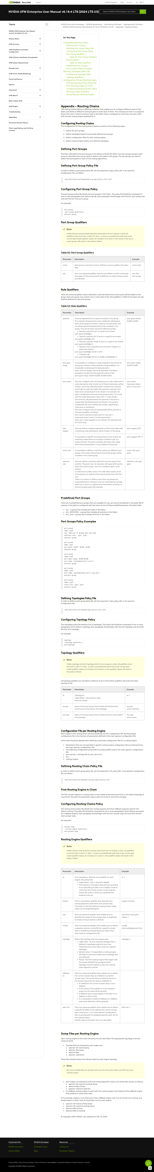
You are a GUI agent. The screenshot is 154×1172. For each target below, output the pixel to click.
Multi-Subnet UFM (15, 101)
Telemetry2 (13, 90)
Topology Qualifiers (74, 77)
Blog (121, 2)
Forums (128, 2)
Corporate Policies (64, 1162)
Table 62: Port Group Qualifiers (83, 57)
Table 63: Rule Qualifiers (80, 63)
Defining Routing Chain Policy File (81, 83)
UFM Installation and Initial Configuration (18, 51)
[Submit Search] (143, 12)
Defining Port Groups (75, 45)
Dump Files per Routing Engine (80, 94)
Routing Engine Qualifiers (77, 91)
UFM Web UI (13, 95)
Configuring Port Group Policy (79, 51)
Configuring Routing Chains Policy (81, 88)
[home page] (15, 2)
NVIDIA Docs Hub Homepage (72, 24)
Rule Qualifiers (72, 60)
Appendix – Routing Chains (127, 27)
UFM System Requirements (18, 63)
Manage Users (14, 68)
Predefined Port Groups (77, 65)
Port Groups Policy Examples (79, 68)
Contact (87, 1162)
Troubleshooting (14, 112)
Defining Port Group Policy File (80, 48)
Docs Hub (26, 2)
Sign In (141, 2)
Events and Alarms (15, 79)
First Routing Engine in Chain (79, 86)
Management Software (133, 24)
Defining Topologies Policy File (76, 71)
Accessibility (52, 1162)
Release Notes (14, 39)
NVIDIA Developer (110, 2)
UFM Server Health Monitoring (20, 74)
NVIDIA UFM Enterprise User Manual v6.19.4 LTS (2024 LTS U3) (88, 27)
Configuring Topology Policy (78, 74)
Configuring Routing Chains (75, 42)
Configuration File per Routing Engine (80, 80)
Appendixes (13, 117)
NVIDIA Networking (94, 24)
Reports (11, 85)
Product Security (77, 1162)
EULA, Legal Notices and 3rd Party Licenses (21, 129)
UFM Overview (14, 44)
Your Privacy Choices (26, 1162)
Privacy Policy (13, 1162)
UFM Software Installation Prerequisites (23, 57)
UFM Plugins (13, 106)
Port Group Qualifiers (75, 54)
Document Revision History (18, 123)
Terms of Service (41, 1162)
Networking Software (112, 24)
